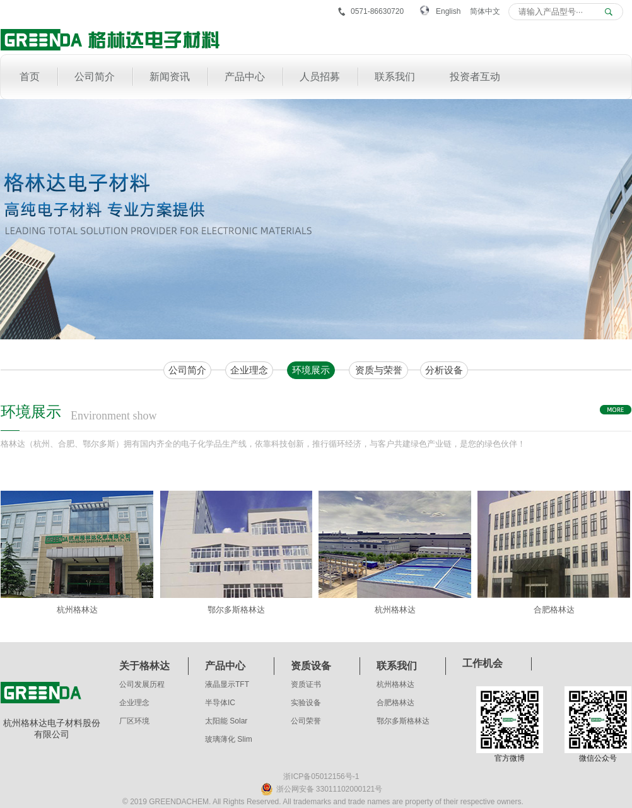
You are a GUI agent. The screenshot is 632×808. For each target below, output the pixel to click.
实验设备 (306, 702)
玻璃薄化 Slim (228, 739)
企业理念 (249, 370)
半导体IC (220, 702)
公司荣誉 (306, 721)
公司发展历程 (142, 684)
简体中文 (485, 11)
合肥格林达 (395, 702)
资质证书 (306, 684)
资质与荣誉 (378, 370)
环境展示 (311, 370)
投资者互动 (475, 76)
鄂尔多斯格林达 (403, 721)
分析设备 (444, 370)
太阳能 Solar (226, 721)
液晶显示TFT (227, 684)
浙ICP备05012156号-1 (321, 776)
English (448, 11)
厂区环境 (134, 721)
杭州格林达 (395, 684)
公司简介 (187, 370)
